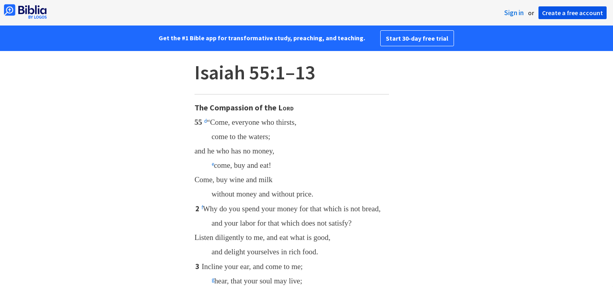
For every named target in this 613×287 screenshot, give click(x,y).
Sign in (514, 12)
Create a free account (572, 13)
